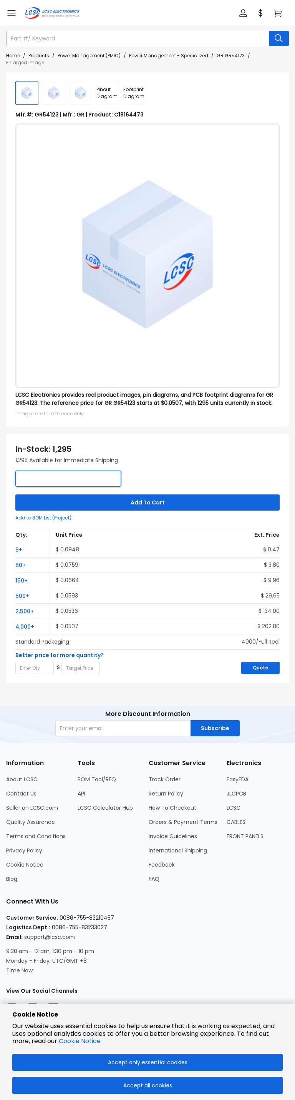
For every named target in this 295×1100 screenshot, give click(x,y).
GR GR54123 (231, 55)
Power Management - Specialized (168, 55)
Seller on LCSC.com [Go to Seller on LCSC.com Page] (32, 808)
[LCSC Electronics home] (52, 13)
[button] (243, 13)
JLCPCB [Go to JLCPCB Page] (236, 793)
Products (38, 55)
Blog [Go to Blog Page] (11, 879)
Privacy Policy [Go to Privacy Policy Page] (24, 850)
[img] (26, 93)
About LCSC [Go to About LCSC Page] (22, 779)
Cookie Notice (80, 1041)
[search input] (138, 38)
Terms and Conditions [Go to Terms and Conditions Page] (36, 836)
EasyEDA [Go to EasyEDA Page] (238, 779)
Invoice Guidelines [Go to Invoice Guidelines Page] (173, 836)
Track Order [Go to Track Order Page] (165, 779)
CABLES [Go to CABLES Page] (236, 822)
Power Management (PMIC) (89, 55)
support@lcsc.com (49, 937)
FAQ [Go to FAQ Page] (154, 879)
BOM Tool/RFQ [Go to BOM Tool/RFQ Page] (97, 779)
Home (13, 55)
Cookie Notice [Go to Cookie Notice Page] (24, 865)
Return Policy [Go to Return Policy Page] (166, 793)
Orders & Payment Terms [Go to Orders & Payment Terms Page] (183, 822)
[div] (107, 93)
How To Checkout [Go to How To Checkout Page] (172, 808)
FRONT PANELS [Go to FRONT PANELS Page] (245, 836)
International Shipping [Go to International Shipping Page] (178, 850)
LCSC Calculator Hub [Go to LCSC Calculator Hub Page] (105, 808)
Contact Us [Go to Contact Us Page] (21, 793)
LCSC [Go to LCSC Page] (233, 808)
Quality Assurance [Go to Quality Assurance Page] (30, 822)
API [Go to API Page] (81, 793)
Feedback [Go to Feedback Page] (162, 865)
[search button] (279, 38)
